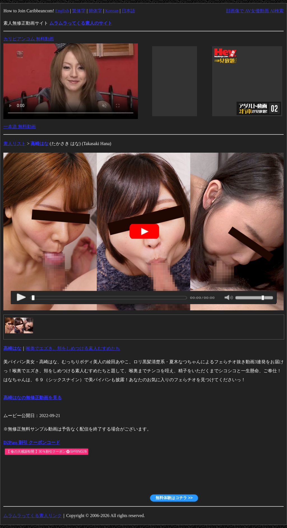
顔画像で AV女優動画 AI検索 (255, 10)
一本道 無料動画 (19, 126)
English (62, 10)
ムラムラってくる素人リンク (32, 515)
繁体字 (78, 10)
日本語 (128, 10)
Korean (112, 10)
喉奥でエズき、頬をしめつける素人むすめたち (73, 348)
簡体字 (95, 10)
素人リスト (14, 143)
